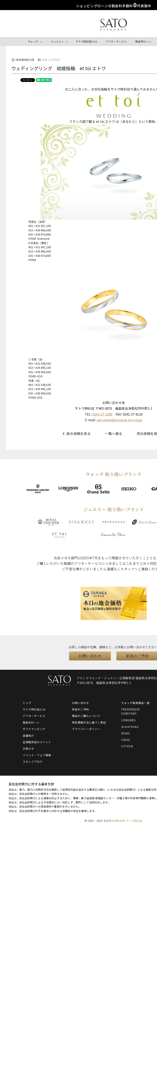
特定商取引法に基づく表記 (89, 722)
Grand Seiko (130, 727)
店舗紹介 (28, 735)
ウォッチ (33, 41)
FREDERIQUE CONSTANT (130, 711)
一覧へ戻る (113, 433)
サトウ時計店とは (86, 41)
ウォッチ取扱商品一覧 (135, 703)
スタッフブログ (51, 60)
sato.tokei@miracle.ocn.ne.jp (119, 419)
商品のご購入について (86, 716)
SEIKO (125, 733)
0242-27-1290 (102, 414)
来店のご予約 (80, 709)
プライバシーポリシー (86, 729)
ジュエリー (57, 41)
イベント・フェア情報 (37, 755)
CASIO (125, 740)
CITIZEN (127, 746)
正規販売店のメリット (37, 742)
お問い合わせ (89, 656)
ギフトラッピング (34, 729)
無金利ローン (143, 41)
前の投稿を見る (76, 433)
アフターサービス (116, 41)
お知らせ (28, 748)
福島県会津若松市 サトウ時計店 (122, 821)
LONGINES (128, 720)
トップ (27, 703)
